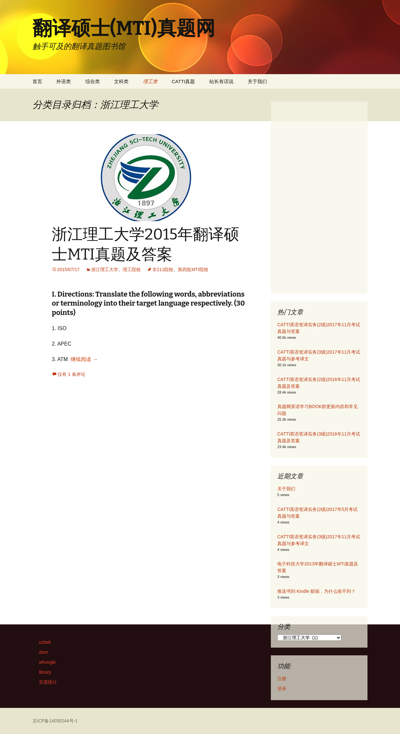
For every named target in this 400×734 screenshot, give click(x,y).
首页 (37, 81)
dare (43, 652)
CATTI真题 (183, 81)
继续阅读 (84, 359)
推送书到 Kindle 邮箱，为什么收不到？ (316, 591)
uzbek (45, 642)
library (45, 672)
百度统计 (48, 682)
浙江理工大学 (104, 269)
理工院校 (132, 269)
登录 (281, 688)
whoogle (47, 662)
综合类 (92, 81)
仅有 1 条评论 (71, 374)
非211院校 (162, 269)
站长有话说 (221, 81)
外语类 (63, 81)
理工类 (150, 81)
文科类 (121, 81)
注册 (281, 678)
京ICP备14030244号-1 (55, 720)
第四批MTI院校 (193, 269)
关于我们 (257, 81)
